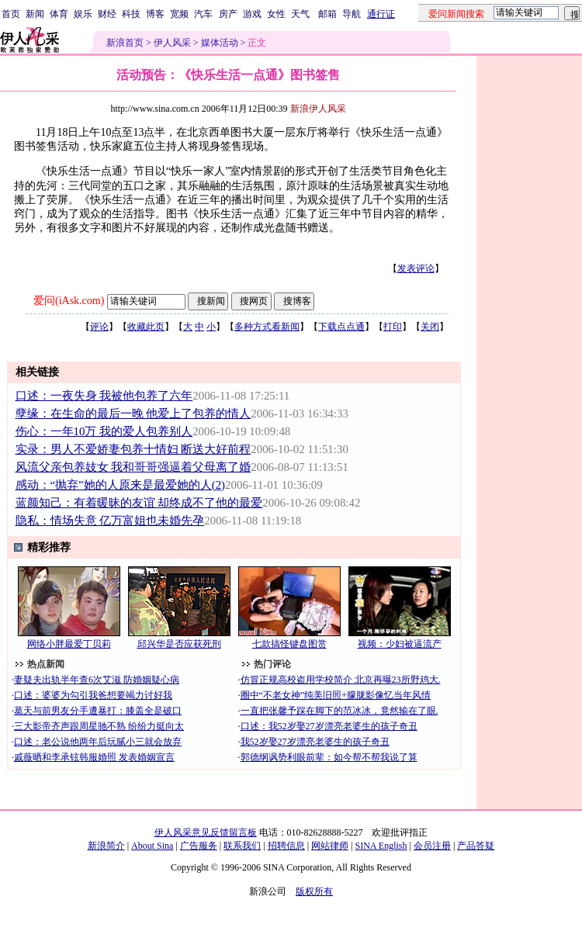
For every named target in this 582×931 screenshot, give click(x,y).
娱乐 (83, 14)
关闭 (430, 326)
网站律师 (329, 845)
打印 (392, 326)
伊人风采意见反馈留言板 (205, 832)
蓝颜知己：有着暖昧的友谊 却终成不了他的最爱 (139, 503)
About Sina (152, 845)
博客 (155, 14)
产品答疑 (475, 845)
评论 (99, 326)
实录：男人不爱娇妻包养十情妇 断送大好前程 (133, 449)
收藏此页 (146, 326)
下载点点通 (341, 326)
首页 (11, 14)
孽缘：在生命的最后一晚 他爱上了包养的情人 (133, 413)
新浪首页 (125, 42)
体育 (59, 14)
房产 (228, 14)
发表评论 (416, 268)
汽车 (203, 14)
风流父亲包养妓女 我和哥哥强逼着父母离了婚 (133, 467)
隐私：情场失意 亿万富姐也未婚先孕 (110, 520)
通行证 (381, 14)
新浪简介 (106, 845)
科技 (131, 14)
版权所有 (314, 891)
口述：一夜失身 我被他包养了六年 (104, 395)
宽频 (179, 14)
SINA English (381, 845)
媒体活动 (219, 42)
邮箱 (327, 14)
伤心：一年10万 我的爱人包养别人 (104, 431)
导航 (351, 14)
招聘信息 (286, 845)
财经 (107, 14)
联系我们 (242, 845)
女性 (276, 14)
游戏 (252, 14)
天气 (300, 14)
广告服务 (198, 845)
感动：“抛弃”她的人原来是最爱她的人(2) (121, 485)
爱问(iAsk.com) (68, 300)
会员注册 (432, 845)
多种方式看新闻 (267, 326)
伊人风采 (172, 42)
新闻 (35, 14)
